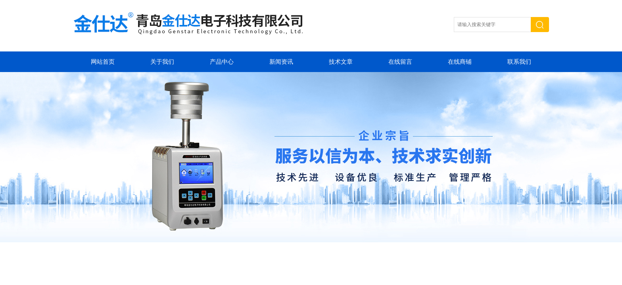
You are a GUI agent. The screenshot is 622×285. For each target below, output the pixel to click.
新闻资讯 (281, 62)
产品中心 (222, 62)
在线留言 (400, 62)
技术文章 (341, 62)
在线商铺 (460, 62)
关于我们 (162, 62)
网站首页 (103, 62)
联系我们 (519, 62)
